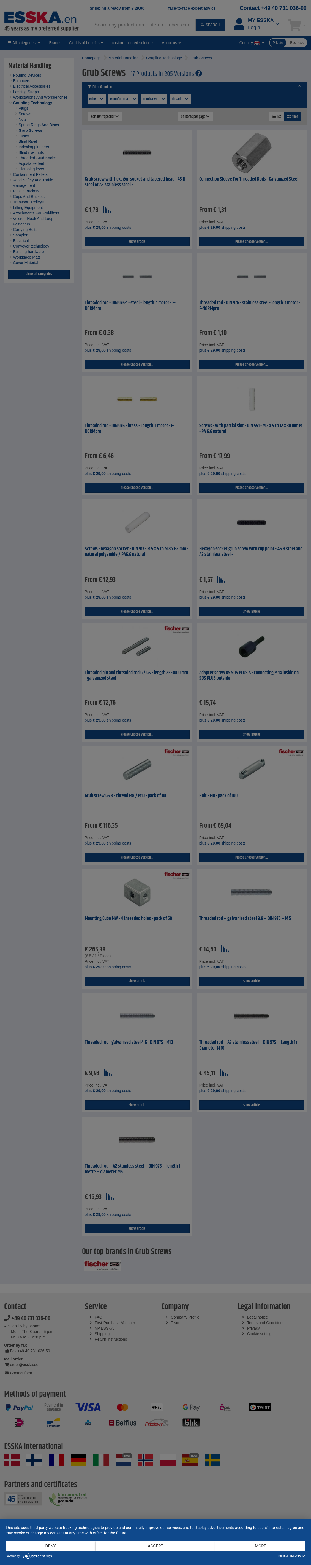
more (260, 1546)
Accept (155, 1546)
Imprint (282, 1555)
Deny (50, 1546)
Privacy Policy (296, 1555)
